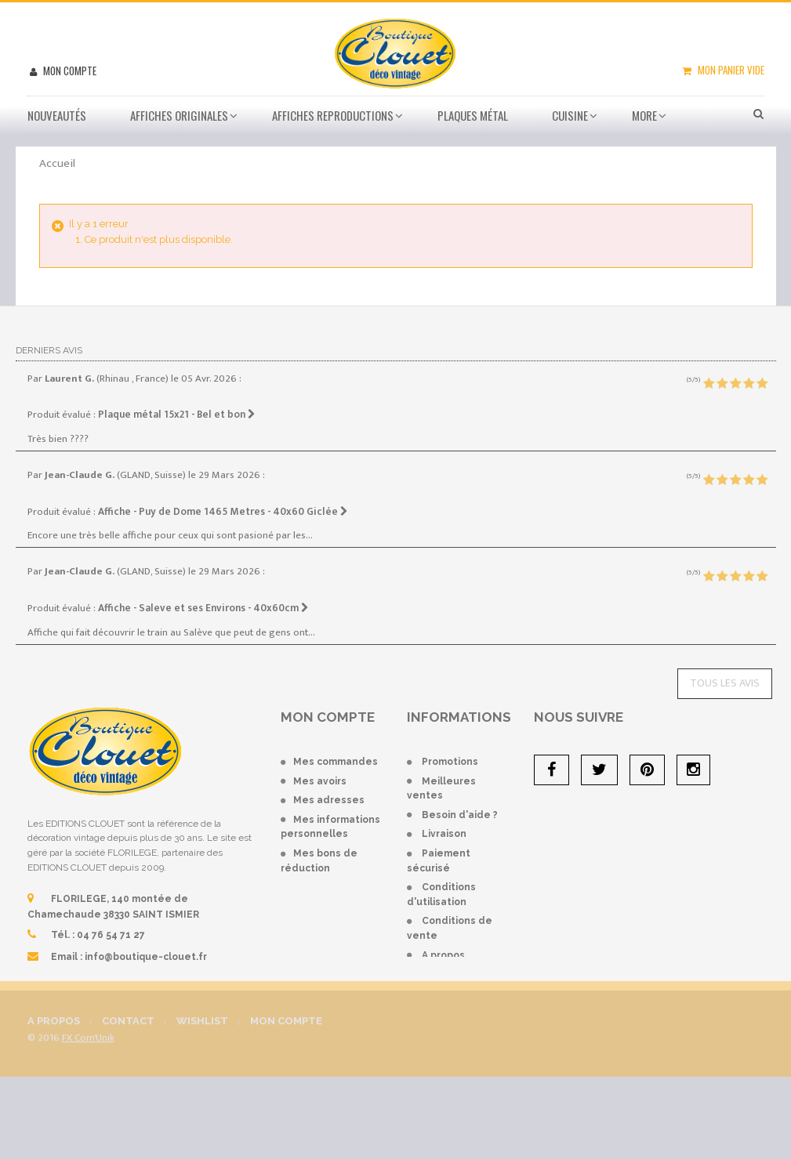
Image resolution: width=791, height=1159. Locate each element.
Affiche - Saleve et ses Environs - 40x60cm (203, 608)
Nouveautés (56, 115)
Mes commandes (335, 761)
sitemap (442, 993)
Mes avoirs (320, 781)
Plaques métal (472, 115)
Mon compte (68, 70)
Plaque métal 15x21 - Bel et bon (177, 414)
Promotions (450, 761)
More (644, 115)
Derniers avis (49, 350)
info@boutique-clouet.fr (146, 956)
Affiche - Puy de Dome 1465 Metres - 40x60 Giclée (223, 511)
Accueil (57, 163)
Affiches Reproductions (333, 115)
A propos (443, 955)
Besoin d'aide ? (460, 814)
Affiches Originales (179, 115)
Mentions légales (466, 974)
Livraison (444, 833)
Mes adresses (329, 800)
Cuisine (570, 115)
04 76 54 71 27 (111, 934)
